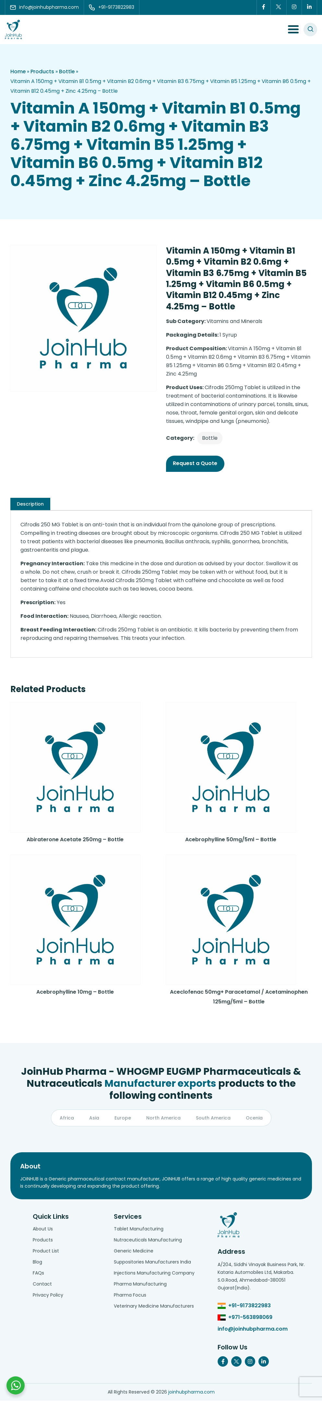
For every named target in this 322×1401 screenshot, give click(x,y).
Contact (42, 1284)
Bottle (67, 71)
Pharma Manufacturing (140, 1284)
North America (163, 1118)
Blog (37, 1262)
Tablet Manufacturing (138, 1229)
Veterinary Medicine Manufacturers (154, 1306)
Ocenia (254, 1118)
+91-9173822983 (249, 1306)
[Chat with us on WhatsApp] (15, 1385)
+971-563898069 (250, 1317)
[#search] (310, 29)
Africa (67, 1118)
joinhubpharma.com (191, 1392)
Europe (122, 1118)
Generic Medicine (133, 1251)
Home (18, 71)
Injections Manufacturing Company (154, 1273)
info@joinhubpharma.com (253, 1329)
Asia (94, 1118)
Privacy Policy (48, 1295)
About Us (43, 1229)
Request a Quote (195, 463)
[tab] (30, 504)
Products (42, 71)
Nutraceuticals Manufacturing (148, 1240)
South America (213, 1118)
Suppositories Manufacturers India (152, 1262)
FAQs (38, 1273)
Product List (46, 1251)
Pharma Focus (130, 1295)
